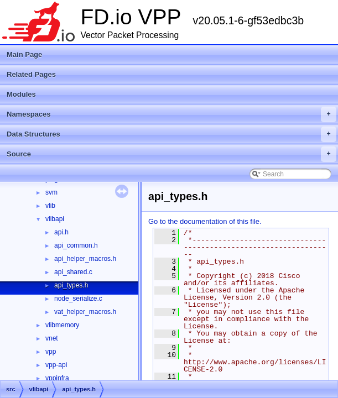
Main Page (24, 54)
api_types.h (71, 285)
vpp (50, 351)
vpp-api (56, 365)
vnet (51, 338)
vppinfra (57, 378)
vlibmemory (62, 325)
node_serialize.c (78, 298)
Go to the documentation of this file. (205, 221)
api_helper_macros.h (85, 259)
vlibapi (54, 219)
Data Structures (171, 134)
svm (51, 192)
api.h (61, 232)
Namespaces (171, 114)
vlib (50, 206)
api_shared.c (73, 272)
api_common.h (76, 245)
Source (171, 154)
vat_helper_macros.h (85, 312)
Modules (21, 94)
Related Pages (31, 74)
